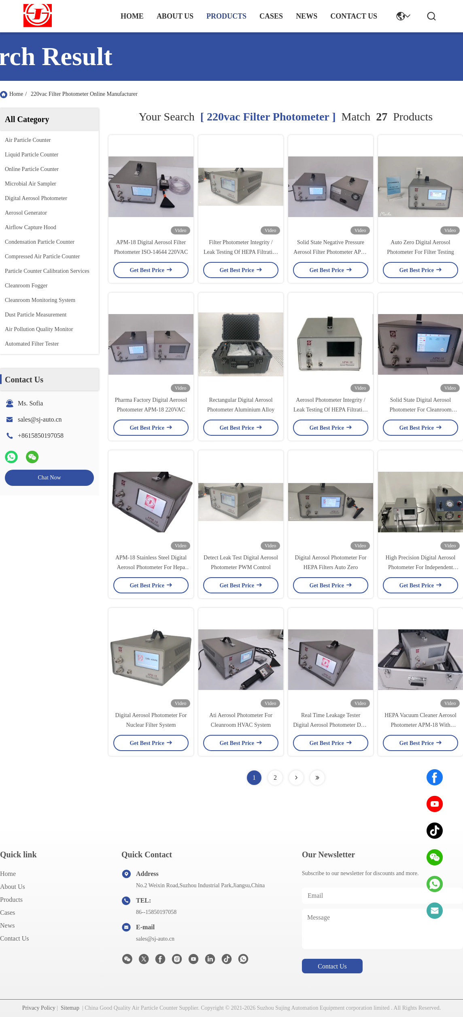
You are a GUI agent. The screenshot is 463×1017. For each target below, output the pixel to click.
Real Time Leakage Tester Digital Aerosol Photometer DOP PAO (330, 725)
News (7, 925)
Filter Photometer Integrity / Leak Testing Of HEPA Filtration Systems (241, 252)
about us (175, 16)
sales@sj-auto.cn (40, 419)
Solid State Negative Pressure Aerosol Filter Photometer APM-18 (330, 252)
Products (11, 899)
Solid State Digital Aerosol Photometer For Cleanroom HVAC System (420, 409)
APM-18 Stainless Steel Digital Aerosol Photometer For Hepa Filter (151, 567)
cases (271, 16)
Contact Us (14, 938)
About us (12, 886)
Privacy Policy (38, 1008)
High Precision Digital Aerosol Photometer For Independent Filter (420, 567)
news (306, 16)
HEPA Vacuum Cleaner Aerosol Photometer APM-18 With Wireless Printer (420, 725)
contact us (353, 16)
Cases (7, 912)
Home (132, 16)
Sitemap (70, 1008)
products (226, 16)
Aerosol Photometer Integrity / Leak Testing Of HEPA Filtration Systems (330, 409)
